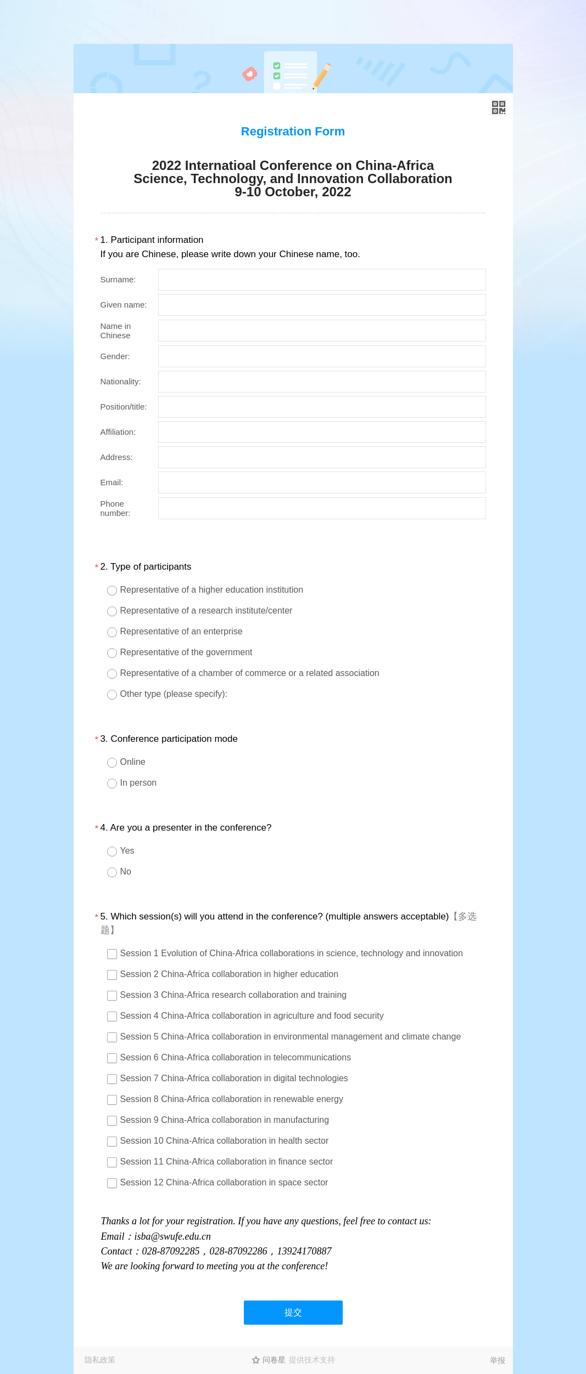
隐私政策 (100, 1359)
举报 (497, 1360)
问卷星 (274, 1359)
